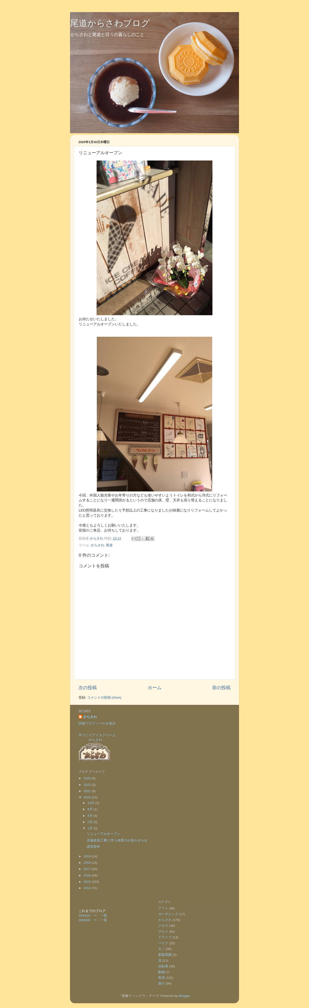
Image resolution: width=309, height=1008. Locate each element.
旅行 (161, 983)
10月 (91, 803)
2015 (88, 882)
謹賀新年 (93, 846)
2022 (88, 785)
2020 (88, 797)
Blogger (184, 996)
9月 (90, 809)
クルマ (163, 926)
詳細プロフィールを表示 (97, 723)
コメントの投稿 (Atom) (104, 697)
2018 (88, 862)
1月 (90, 828)
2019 (88, 856)
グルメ (163, 931)
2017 (88, 869)
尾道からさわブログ (110, 23)
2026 (88, 778)
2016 (88, 875)
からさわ (97, 545)
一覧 (103, 915)
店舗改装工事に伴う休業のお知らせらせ (117, 840)
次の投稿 (87, 687)
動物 (161, 972)
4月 (90, 816)
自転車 (163, 966)
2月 (90, 822)
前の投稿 (221, 687)
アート (163, 908)
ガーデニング (168, 914)
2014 (88, 888)
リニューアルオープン (103, 834)
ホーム (155, 687)
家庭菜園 (165, 955)
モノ (161, 949)
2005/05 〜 (89, 920)
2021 (88, 791)
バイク (163, 943)
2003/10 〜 (89, 915)
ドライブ (165, 937)
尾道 (109, 545)
